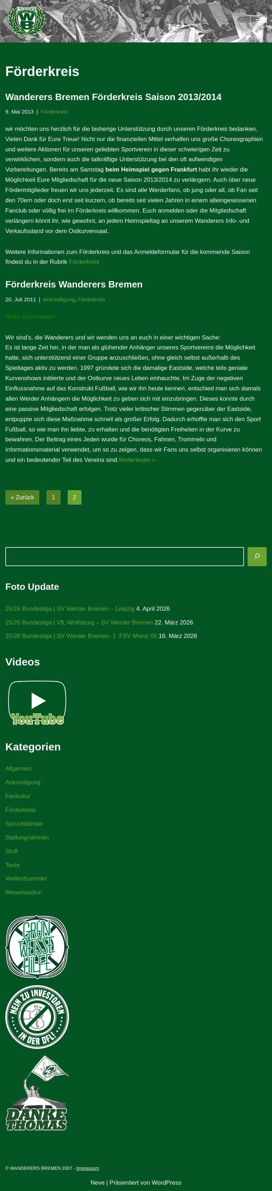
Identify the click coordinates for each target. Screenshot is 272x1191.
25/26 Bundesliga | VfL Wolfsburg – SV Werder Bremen (79, 622)
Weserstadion (23, 892)
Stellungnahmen (27, 837)
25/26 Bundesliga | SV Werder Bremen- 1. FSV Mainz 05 (81, 636)
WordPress (166, 1182)
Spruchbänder (24, 823)
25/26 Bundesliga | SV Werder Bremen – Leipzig (70, 608)
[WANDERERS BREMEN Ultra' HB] (26, 21)
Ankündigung (59, 299)
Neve (98, 1182)
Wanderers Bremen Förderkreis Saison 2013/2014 (113, 97)
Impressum (87, 1168)
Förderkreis (54, 112)
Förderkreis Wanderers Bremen (74, 284)
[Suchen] (257, 556)
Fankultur (17, 796)
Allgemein (18, 768)
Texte (12, 865)
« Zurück (22, 497)
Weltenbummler (26, 878)
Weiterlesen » (137, 460)
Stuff (11, 851)
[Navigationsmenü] (258, 21)
